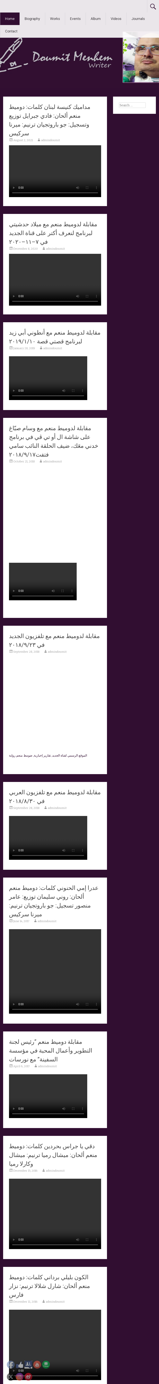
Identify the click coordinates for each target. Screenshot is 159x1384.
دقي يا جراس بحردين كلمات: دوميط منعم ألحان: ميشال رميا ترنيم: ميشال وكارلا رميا (53, 1155)
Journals (138, 19)
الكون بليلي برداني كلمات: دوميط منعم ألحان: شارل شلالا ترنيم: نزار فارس (49, 1286)
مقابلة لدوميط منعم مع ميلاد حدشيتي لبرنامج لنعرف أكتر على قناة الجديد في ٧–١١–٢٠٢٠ (53, 233)
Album (96, 19)
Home (10, 19)
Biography (32, 19)
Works (55, 19)
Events (75, 19)
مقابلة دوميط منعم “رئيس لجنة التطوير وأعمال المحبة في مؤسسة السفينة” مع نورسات (50, 1050)
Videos (116, 19)
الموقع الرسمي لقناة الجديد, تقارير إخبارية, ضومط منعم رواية (48, 755)
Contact (11, 31)
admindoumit (50, 140)
